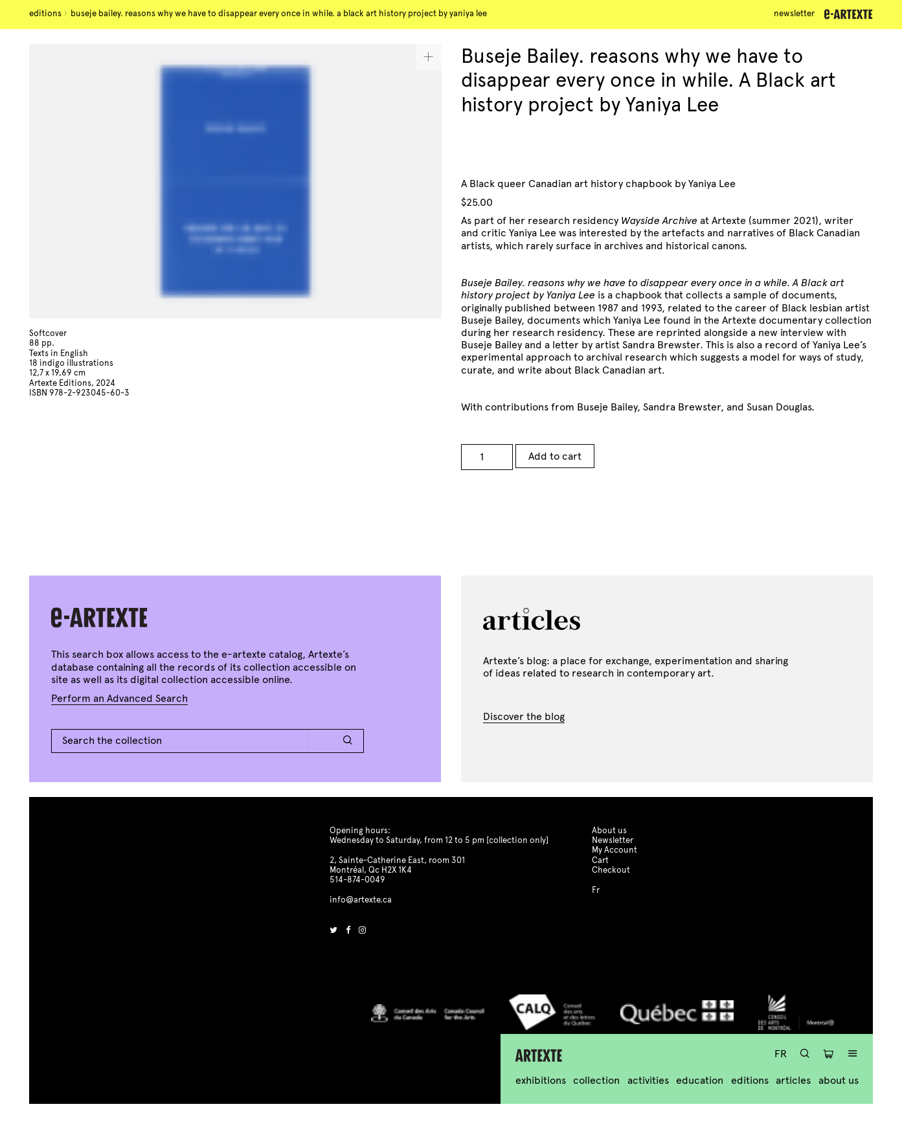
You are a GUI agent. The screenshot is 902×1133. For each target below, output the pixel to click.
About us (838, 1080)
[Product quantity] (487, 457)
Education (699, 1080)
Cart (600, 860)
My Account (614, 850)
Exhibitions (540, 1080)
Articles (793, 1080)
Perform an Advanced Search (119, 698)
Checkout (611, 870)
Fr (780, 1054)
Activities (648, 1080)
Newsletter (794, 13)
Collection (596, 1080)
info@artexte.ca (361, 900)
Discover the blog (524, 716)
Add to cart (554, 456)
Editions (45, 13)
